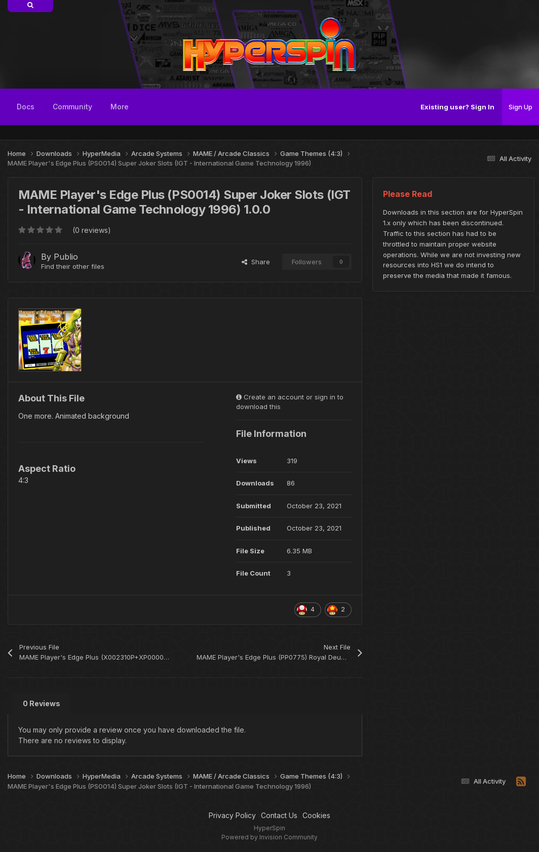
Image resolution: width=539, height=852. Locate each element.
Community (72, 106)
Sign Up (520, 107)
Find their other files (72, 266)
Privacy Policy (232, 815)
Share (256, 262)
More (119, 106)
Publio (66, 257)
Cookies (316, 815)
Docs (25, 106)
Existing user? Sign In (457, 107)
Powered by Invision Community (269, 837)
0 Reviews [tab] (41, 703)
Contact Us (279, 815)
